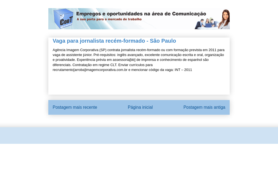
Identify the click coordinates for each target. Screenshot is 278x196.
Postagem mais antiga (204, 107)
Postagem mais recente (75, 107)
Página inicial (140, 107)
